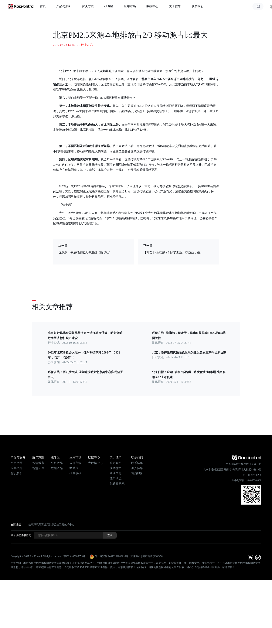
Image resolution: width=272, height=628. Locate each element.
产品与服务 (63, 6)
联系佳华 (137, 463)
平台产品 (17, 463)
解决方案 (88, 6)
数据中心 (152, 6)
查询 (109, 535)
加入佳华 (137, 468)
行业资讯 (87, 45)
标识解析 (17, 473)
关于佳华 (175, 6)
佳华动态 (116, 478)
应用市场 (130, 6)
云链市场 (75, 463)
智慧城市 (38, 463)
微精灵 (73, 468)
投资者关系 (117, 483)
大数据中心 (95, 463)
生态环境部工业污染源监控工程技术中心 (51, 524)
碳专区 (108, 6)
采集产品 (17, 468)
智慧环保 (38, 468)
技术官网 (158, 556)
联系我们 (197, 6)
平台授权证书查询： (22, 535)
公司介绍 (116, 463)
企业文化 (116, 473)
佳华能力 (116, 468)
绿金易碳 (75, 473)
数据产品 (57, 468)
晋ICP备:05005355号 (74, 556)
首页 (43, 6)
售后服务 (137, 473)
